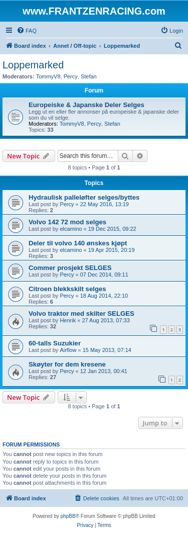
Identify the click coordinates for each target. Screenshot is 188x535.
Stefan (89, 76)
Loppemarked (33, 64)
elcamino (71, 229)
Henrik (68, 320)
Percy (71, 76)
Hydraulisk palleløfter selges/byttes (84, 197)
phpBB (68, 516)
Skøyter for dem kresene (67, 364)
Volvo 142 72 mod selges (67, 222)
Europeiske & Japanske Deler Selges (86, 105)
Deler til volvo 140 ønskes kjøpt (78, 243)
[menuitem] (27, 31)
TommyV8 (48, 76)
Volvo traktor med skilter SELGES (81, 313)
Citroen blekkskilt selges (67, 289)
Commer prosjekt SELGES (70, 268)
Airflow (68, 350)
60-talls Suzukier (55, 343)
